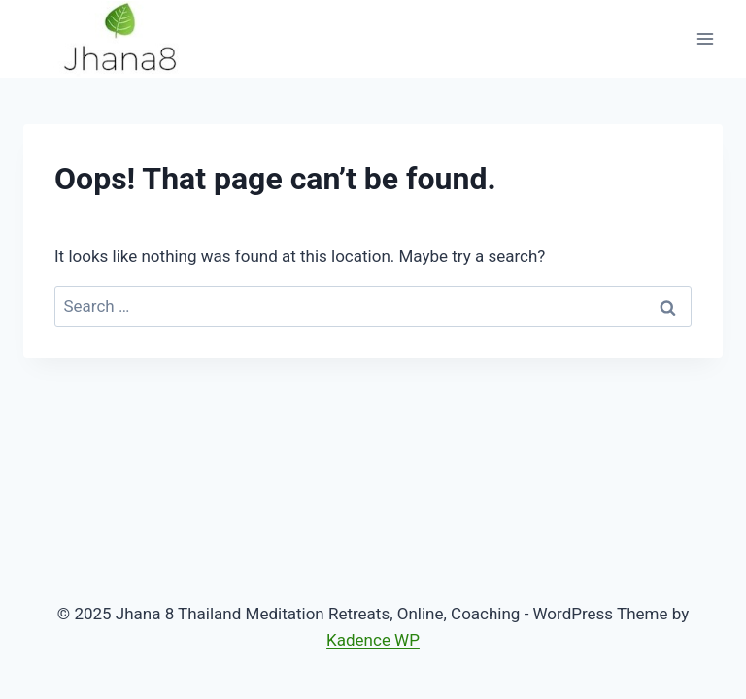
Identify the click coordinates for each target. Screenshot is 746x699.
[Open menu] (705, 38)
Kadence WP (373, 639)
